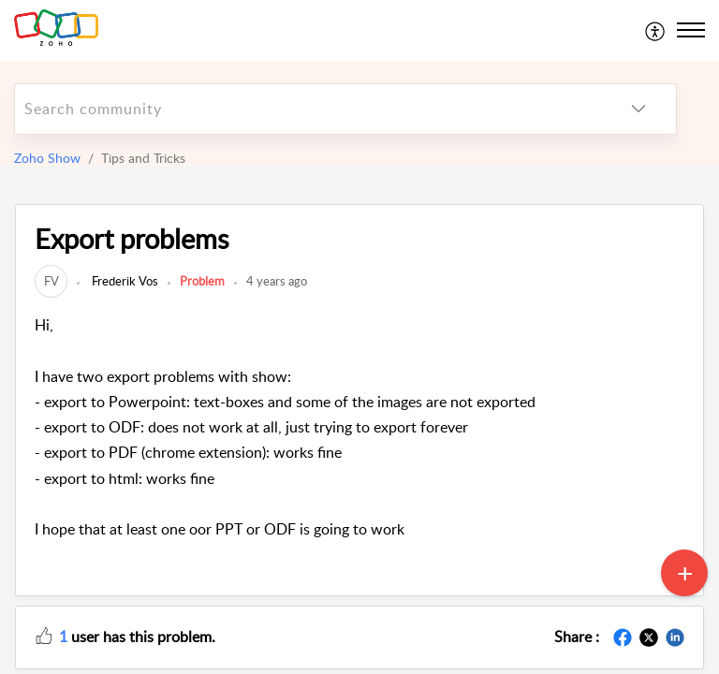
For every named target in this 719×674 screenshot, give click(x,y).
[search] (308, 109)
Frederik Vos (123, 280)
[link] (51, 280)
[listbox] (638, 109)
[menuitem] (656, 29)
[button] (44, 635)
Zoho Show (47, 158)
